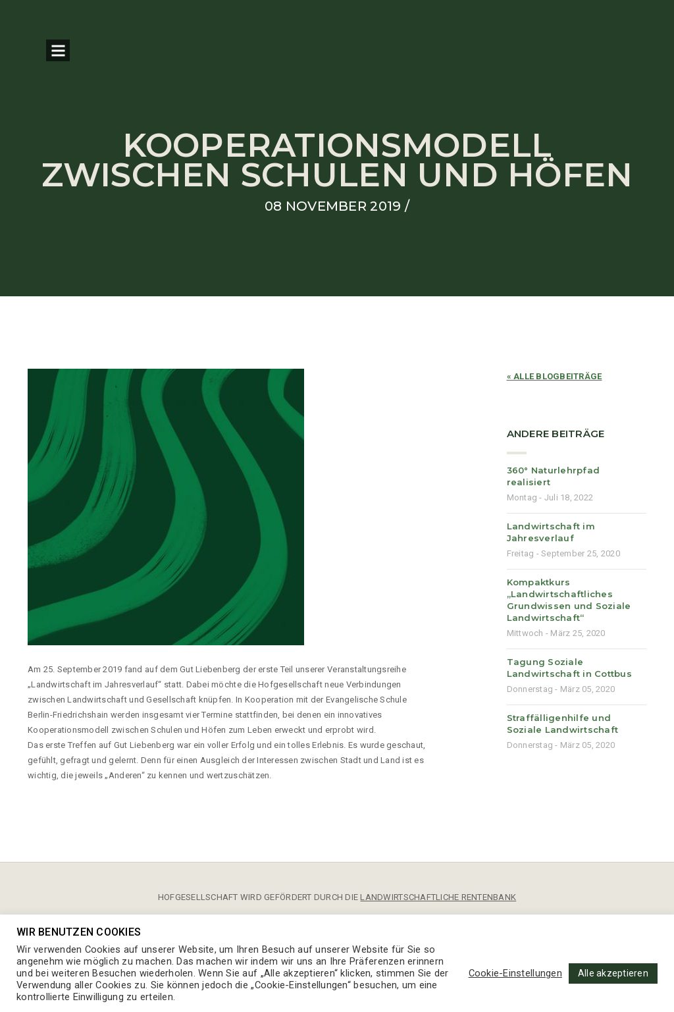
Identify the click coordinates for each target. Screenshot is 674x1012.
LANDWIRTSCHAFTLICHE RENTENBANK (438, 897)
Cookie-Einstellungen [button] (515, 973)
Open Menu (58, 50)
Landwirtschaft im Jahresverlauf (551, 532)
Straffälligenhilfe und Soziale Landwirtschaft (563, 723)
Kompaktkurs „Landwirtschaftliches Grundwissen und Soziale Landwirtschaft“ (569, 600)
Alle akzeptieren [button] (613, 973)
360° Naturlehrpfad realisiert (553, 476)
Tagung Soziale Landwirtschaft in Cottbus (570, 667)
